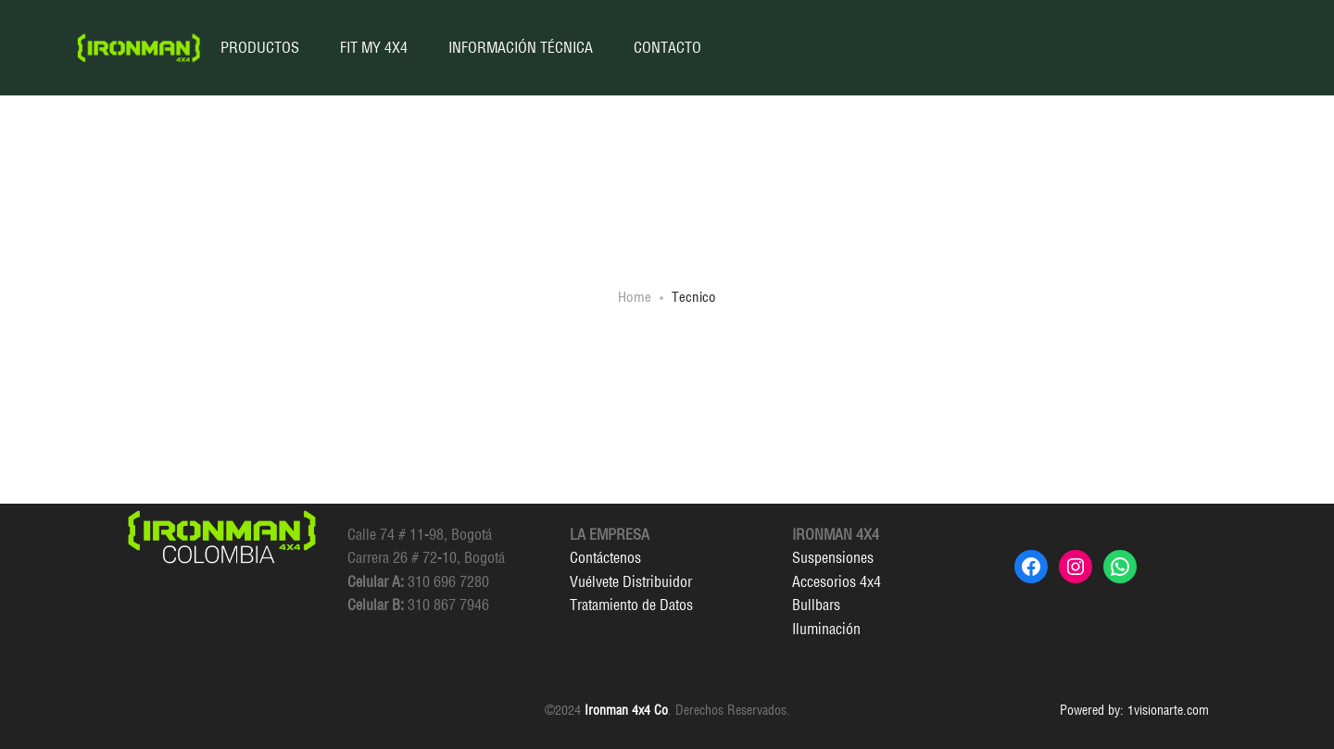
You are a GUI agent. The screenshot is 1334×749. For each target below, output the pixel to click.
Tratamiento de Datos (631, 604)
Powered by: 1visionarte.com (1134, 710)
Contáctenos (605, 557)
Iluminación (826, 628)
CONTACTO (667, 47)
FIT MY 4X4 (374, 47)
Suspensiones (833, 557)
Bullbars (816, 604)
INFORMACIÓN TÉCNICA (520, 47)
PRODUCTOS (259, 47)
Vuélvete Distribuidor (631, 581)
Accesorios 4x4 (836, 581)
